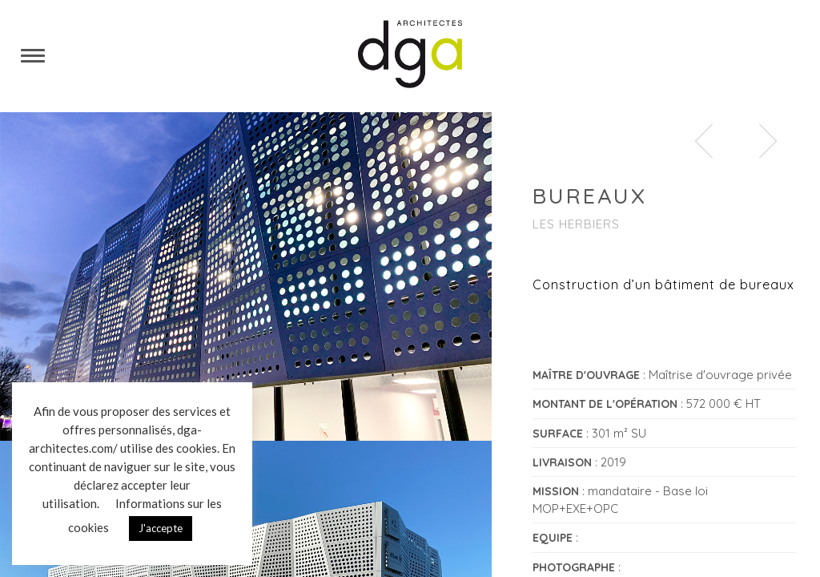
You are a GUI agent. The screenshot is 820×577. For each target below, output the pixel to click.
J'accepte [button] (161, 528)
